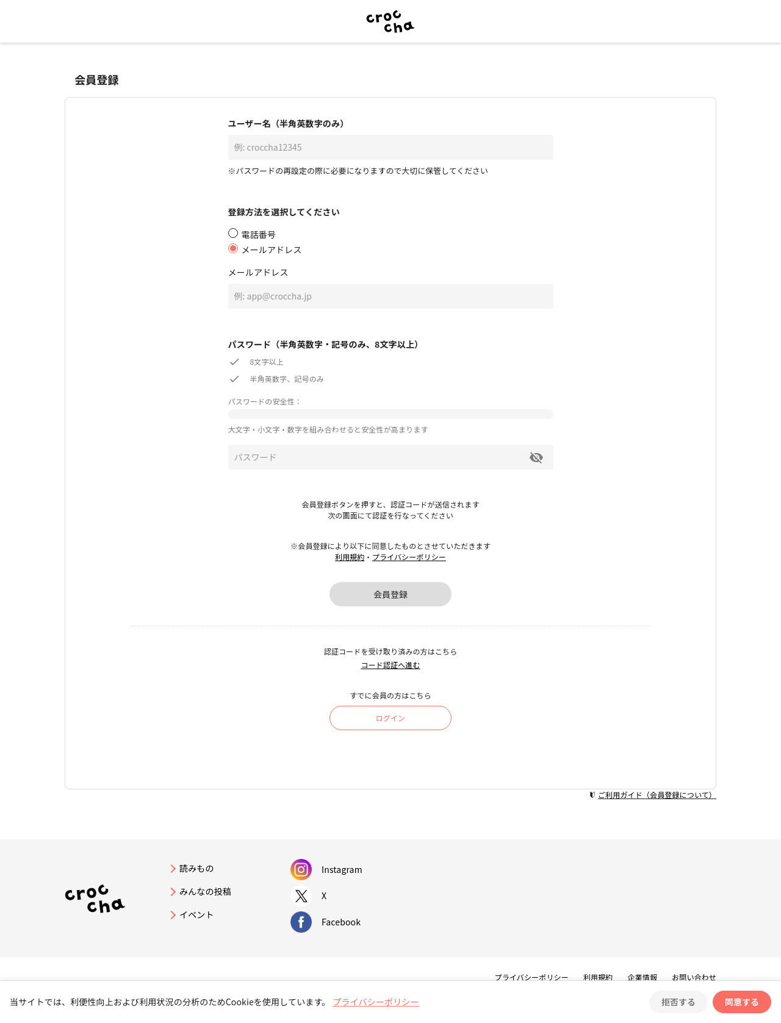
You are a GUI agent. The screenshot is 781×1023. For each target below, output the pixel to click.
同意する (742, 1002)
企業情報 (642, 977)
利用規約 (350, 556)
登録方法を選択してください (284, 212)
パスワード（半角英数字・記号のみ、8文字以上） (325, 344)
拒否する (678, 1002)
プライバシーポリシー (409, 556)
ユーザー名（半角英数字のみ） (288, 123)
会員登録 (390, 594)
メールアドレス (258, 272)
